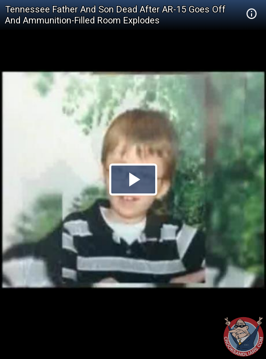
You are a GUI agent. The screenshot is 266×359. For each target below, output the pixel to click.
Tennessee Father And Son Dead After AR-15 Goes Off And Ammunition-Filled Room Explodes (115, 14)
